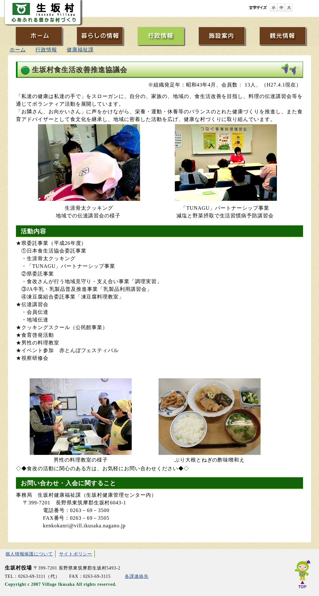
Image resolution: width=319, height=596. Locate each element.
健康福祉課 (80, 49)
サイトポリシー (75, 553)
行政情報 (46, 49)
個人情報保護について (29, 553)
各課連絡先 (136, 576)
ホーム (18, 49)
